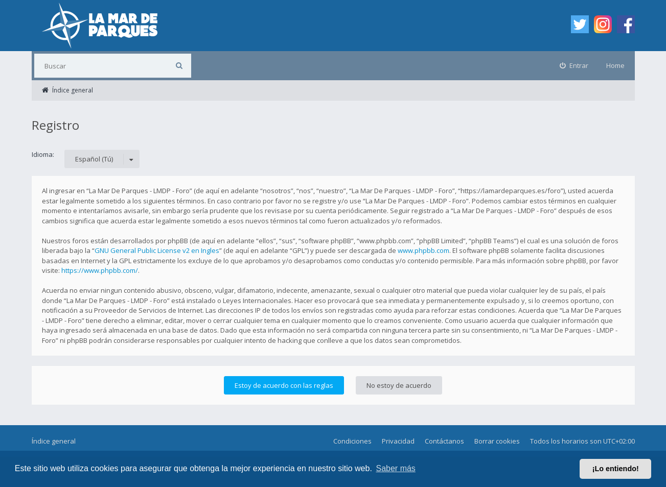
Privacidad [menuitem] (398, 441)
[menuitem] (574, 66)
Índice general (54, 441)
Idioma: (43, 154)
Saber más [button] (396, 468)
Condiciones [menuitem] (352, 441)
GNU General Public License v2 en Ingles (157, 250)
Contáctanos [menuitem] (444, 441)
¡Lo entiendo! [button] (615, 469)
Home (615, 65)
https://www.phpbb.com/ (99, 270)
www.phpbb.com (423, 250)
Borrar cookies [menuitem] (497, 441)
